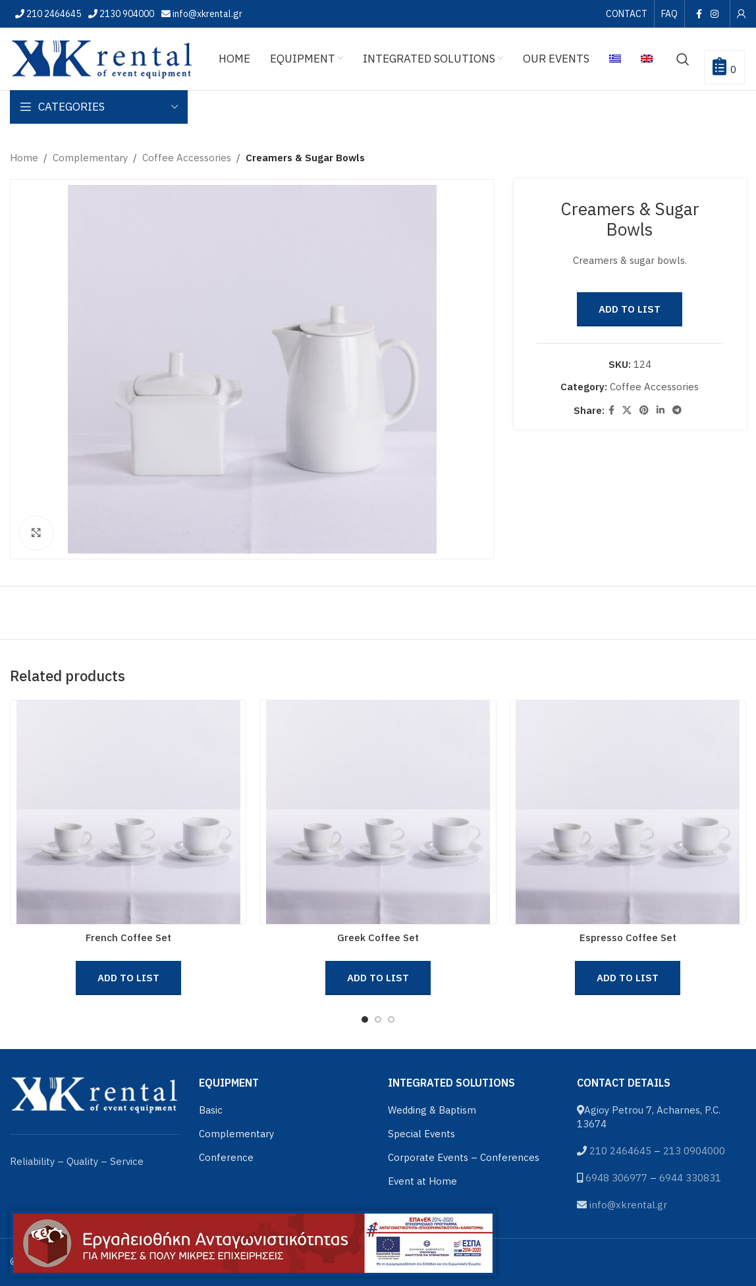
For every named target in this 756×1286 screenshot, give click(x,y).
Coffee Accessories (186, 157)
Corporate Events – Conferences (463, 1157)
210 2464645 (52, 14)
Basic (211, 1110)
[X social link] (627, 410)
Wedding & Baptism (432, 1110)
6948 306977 (616, 1177)
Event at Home (422, 1181)
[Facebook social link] (698, 14)
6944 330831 (690, 1177)
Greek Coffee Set (378, 937)
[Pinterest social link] (644, 410)
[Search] (683, 59)
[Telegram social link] (677, 410)
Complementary (90, 157)
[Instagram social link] (715, 14)
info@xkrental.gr (206, 14)
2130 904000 (125, 14)
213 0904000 (694, 1151)
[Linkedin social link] (661, 410)
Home (24, 157)
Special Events (421, 1133)
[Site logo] (102, 57)
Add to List (630, 309)
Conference (226, 1157)
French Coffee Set (128, 937)
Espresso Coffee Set (628, 937)
